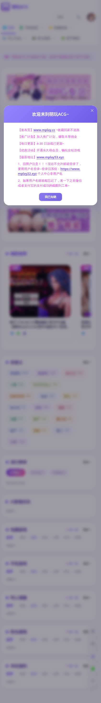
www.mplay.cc (44, 130)
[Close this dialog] (92, 110)
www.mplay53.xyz (50, 157)
